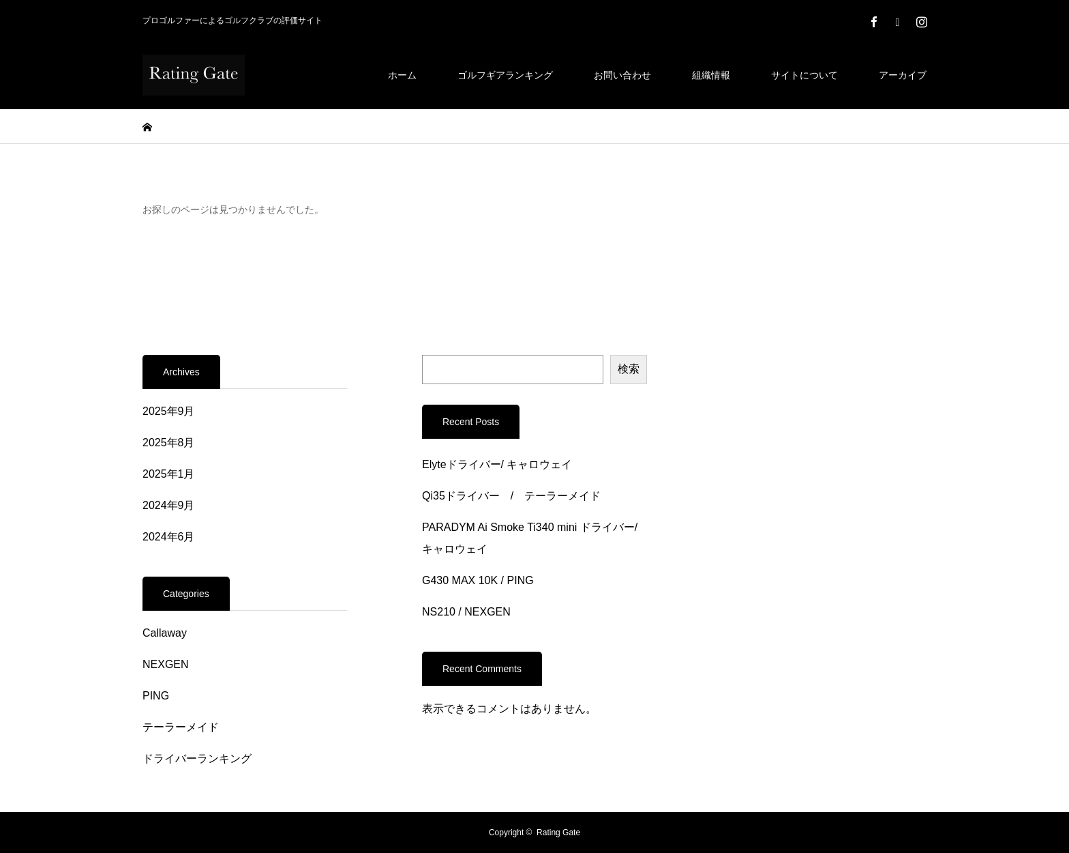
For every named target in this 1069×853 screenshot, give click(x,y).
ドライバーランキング (197, 758)
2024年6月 (168, 537)
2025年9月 (168, 411)
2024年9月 (168, 505)
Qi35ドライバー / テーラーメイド (511, 496)
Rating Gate (558, 832)
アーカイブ (903, 75)
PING (155, 696)
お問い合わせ (622, 75)
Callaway (164, 633)
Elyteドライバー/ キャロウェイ (497, 464)
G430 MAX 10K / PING (478, 580)
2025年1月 (168, 474)
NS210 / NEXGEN (466, 612)
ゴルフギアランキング (505, 75)
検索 (628, 369)
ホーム (402, 75)
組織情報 (711, 75)
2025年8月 (168, 442)
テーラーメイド (180, 727)
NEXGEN (165, 664)
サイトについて (804, 75)
